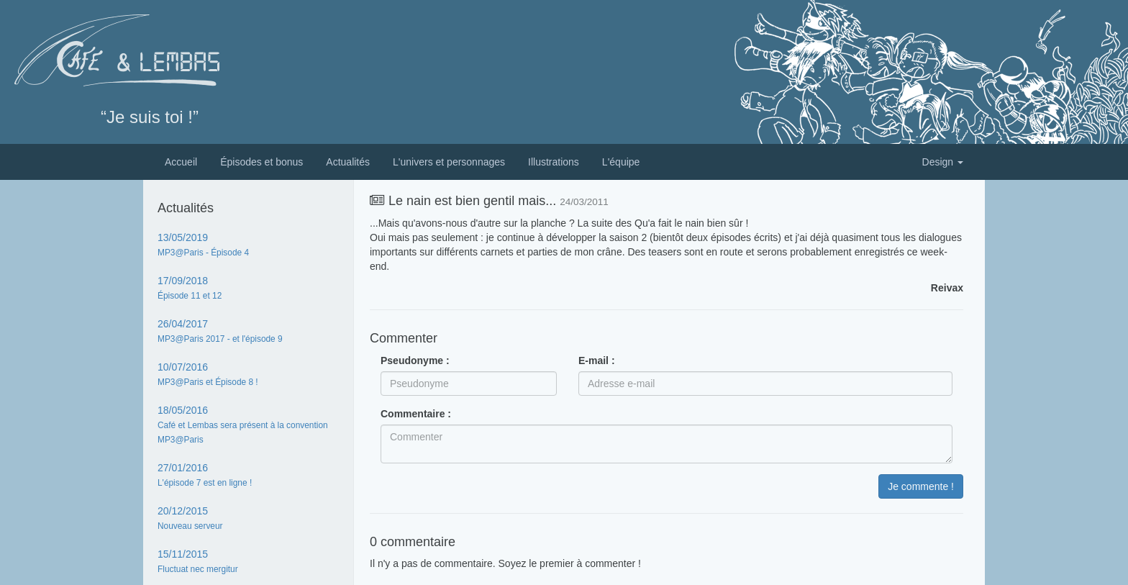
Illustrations (553, 162)
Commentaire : (416, 414)
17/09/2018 (190, 288)
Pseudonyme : (415, 360)
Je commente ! (921, 486)
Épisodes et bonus (261, 162)
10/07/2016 (208, 374)
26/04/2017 (220, 331)
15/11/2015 (198, 561)
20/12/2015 (190, 518)
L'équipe (621, 162)
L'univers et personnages (449, 162)
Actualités (348, 162)
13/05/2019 (203, 245)
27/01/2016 (205, 475)
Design (942, 162)
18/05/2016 (243, 424)
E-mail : (596, 360)
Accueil (181, 162)
